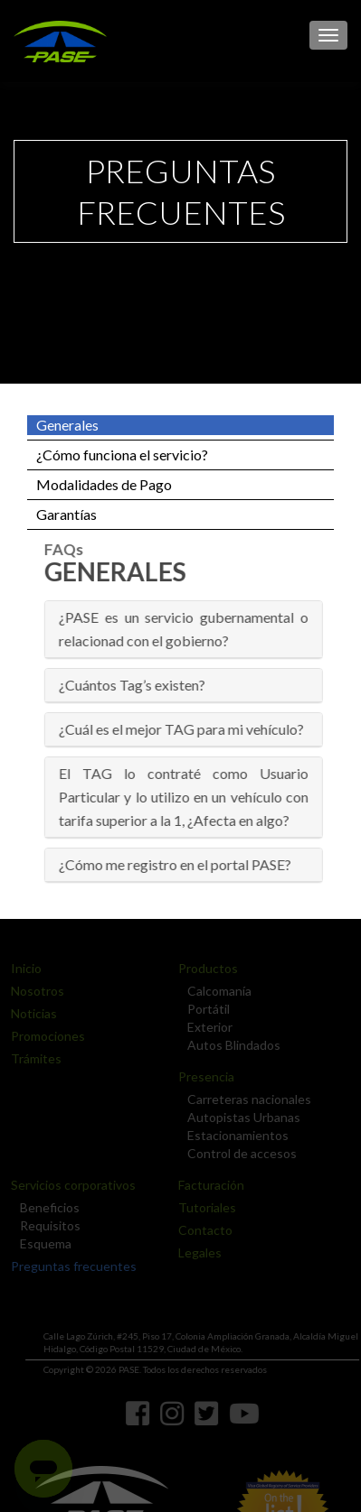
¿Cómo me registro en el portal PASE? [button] (178, 864)
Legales (194, 1252)
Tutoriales (202, 1207)
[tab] (186, 629)
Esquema (40, 1243)
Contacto (200, 1230)
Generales (67, 424)
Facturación (206, 1184)
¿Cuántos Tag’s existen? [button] (135, 684)
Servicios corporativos (67, 1184)
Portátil (203, 1008)
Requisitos (44, 1225)
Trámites (30, 1058)
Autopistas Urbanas (238, 1117)
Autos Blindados (228, 1045)
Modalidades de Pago (104, 484)
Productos (203, 968)
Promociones (42, 1036)
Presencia (201, 1076)
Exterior (204, 1026)
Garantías (66, 514)
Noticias (28, 1013)
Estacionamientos (232, 1135)
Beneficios (44, 1207)
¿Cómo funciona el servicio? (122, 454)
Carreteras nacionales (244, 1099)
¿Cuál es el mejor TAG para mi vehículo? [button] (184, 728)
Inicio (20, 968)
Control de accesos (236, 1153)
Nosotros (32, 990)
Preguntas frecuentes (68, 1266)
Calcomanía (214, 990)
